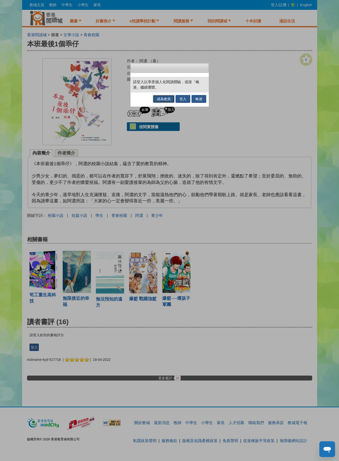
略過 (198, 99)
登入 (182, 99)
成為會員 (164, 99)
